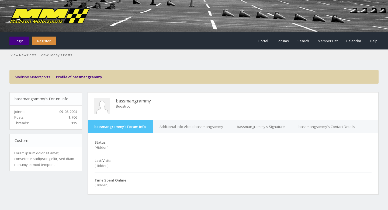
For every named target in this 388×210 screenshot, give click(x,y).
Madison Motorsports (32, 76)
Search (303, 40)
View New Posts (23, 54)
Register (44, 40)
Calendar (353, 40)
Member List (328, 40)
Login (19, 40)
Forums (283, 40)
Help (373, 40)
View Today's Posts (56, 54)
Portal (263, 40)
